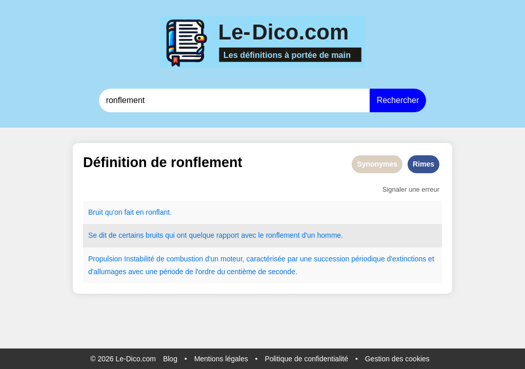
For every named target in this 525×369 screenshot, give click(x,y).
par (293, 259)
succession (331, 259)
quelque (201, 235)
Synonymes (377, 164)
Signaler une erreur (410, 189)
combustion (185, 259)
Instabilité (139, 259)
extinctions (409, 259)
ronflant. (159, 212)
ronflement (282, 235)
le (261, 235)
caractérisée (266, 259)
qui (170, 235)
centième (241, 272)
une (306, 259)
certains (131, 235)
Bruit (95, 212)
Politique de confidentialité (306, 359)
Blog (170, 359)
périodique (368, 259)
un (311, 235)
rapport (227, 235)
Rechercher (398, 100)
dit (103, 235)
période (171, 272)
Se (92, 235)
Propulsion (105, 259)
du (221, 272)
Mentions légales (221, 359)
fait (129, 212)
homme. (330, 235)
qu (109, 212)
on (118, 212)
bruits (154, 235)
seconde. (282, 272)
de (113, 235)
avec (248, 235)
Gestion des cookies (397, 359)
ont (182, 235)
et (431, 259)
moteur (231, 259)
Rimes (423, 164)
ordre (206, 272)
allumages (109, 272)
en (140, 212)
